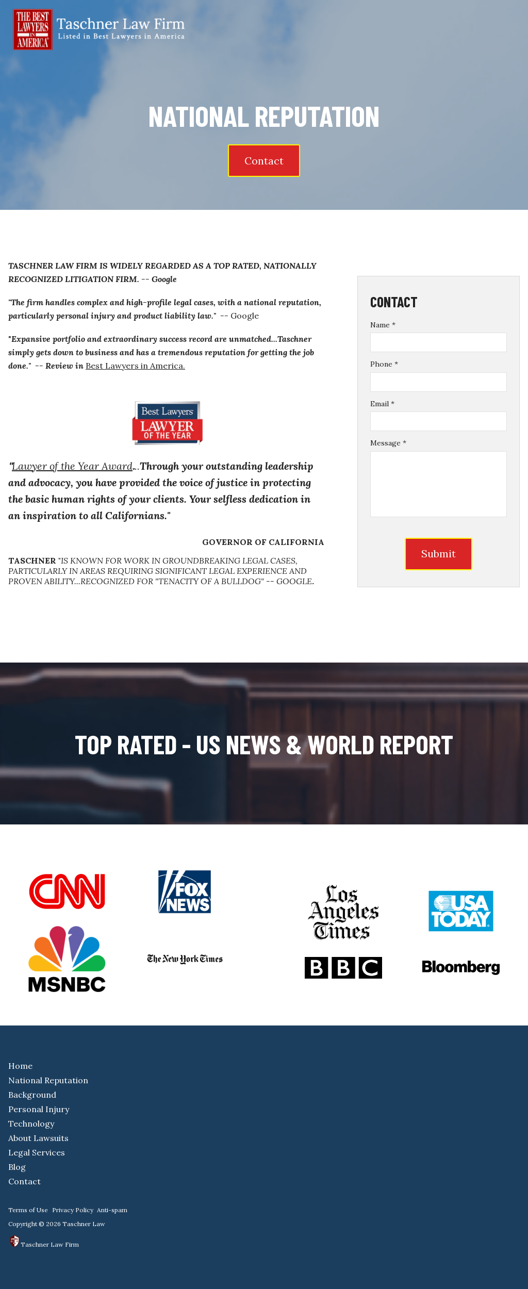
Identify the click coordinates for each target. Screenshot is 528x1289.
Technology (31, 1123)
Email (382, 403)
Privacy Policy (72, 1210)
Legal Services (36, 1152)
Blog (17, 1167)
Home (20, 1066)
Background (32, 1094)
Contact (264, 160)
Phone (384, 364)
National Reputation (48, 1080)
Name (382, 324)
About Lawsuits (38, 1138)
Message (388, 443)
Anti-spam (112, 1210)
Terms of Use (28, 1210)
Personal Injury (38, 1109)
